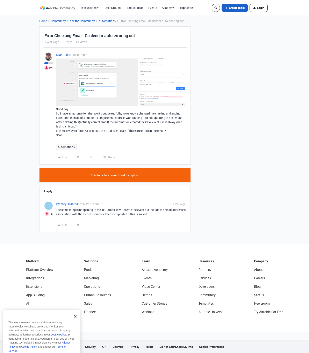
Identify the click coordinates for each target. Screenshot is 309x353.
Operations (92, 286)
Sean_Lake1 (64, 55)
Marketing (91, 278)
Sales (88, 303)
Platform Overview (39, 269)
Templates (206, 303)
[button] (235, 8)
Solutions (91, 261)
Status (259, 295)
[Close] (75, 321)
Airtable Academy (155, 269)
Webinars (148, 312)
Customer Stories (154, 303)
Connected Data (38, 312)
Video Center (151, 286)
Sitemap (118, 347)
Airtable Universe (211, 312)
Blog (257, 286)
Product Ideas (134, 8)
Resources (206, 261)
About (258, 269)
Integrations (35, 278)
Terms (149, 347)
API (104, 347)
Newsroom (262, 303)
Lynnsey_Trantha (67, 204)
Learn (146, 261)
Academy (168, 8)
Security (90, 347)
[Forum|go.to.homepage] (57, 8)
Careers (259, 278)
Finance (90, 312)
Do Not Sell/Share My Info (176, 347)
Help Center (186, 8)
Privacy (134, 347)
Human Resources (97, 295)
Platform (32, 261)
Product (90, 269)
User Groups (113, 8)
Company (261, 261)
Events (152, 8)
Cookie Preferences (211, 347)
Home (43, 21)
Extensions (34, 286)
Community (58, 21)
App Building (35, 295)
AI (27, 303)
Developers (207, 286)
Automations (107, 21)
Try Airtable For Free (268, 312)
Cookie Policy (58, 340)
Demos (147, 295)
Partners (205, 269)
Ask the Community (82, 21)
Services (205, 278)
